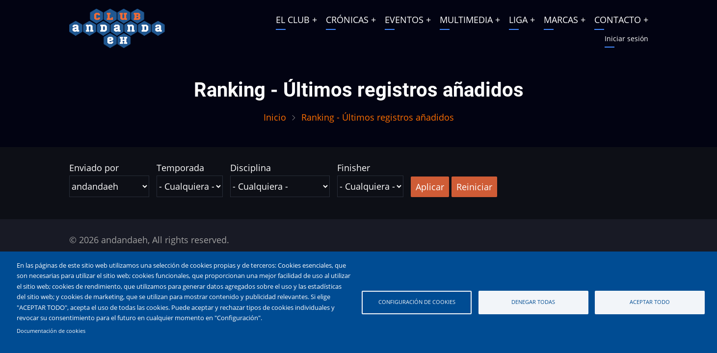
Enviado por (94, 168)
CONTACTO (617, 19)
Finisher (353, 168)
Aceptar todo (650, 301)
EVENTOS (404, 19)
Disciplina (250, 168)
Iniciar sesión (626, 38)
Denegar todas (533, 301)
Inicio (275, 117)
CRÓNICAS (347, 19)
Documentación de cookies (51, 331)
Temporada (180, 168)
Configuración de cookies (416, 301)
